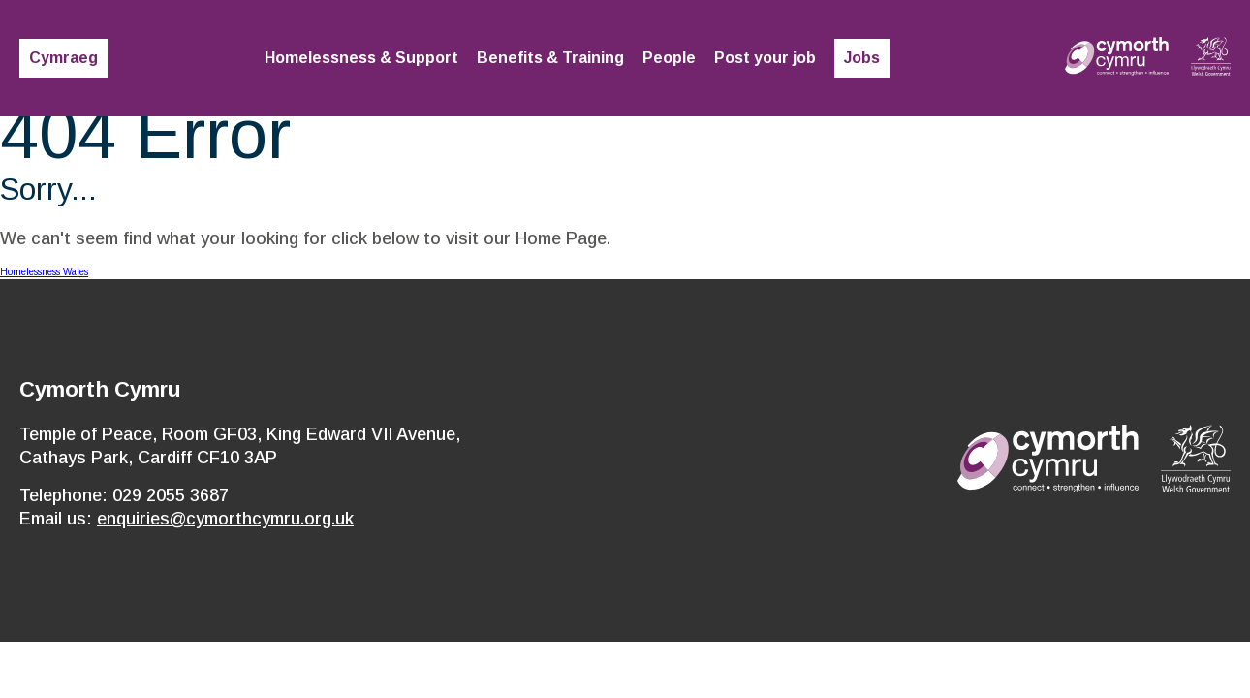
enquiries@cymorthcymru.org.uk (225, 518)
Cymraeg (63, 57)
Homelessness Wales (44, 272)
